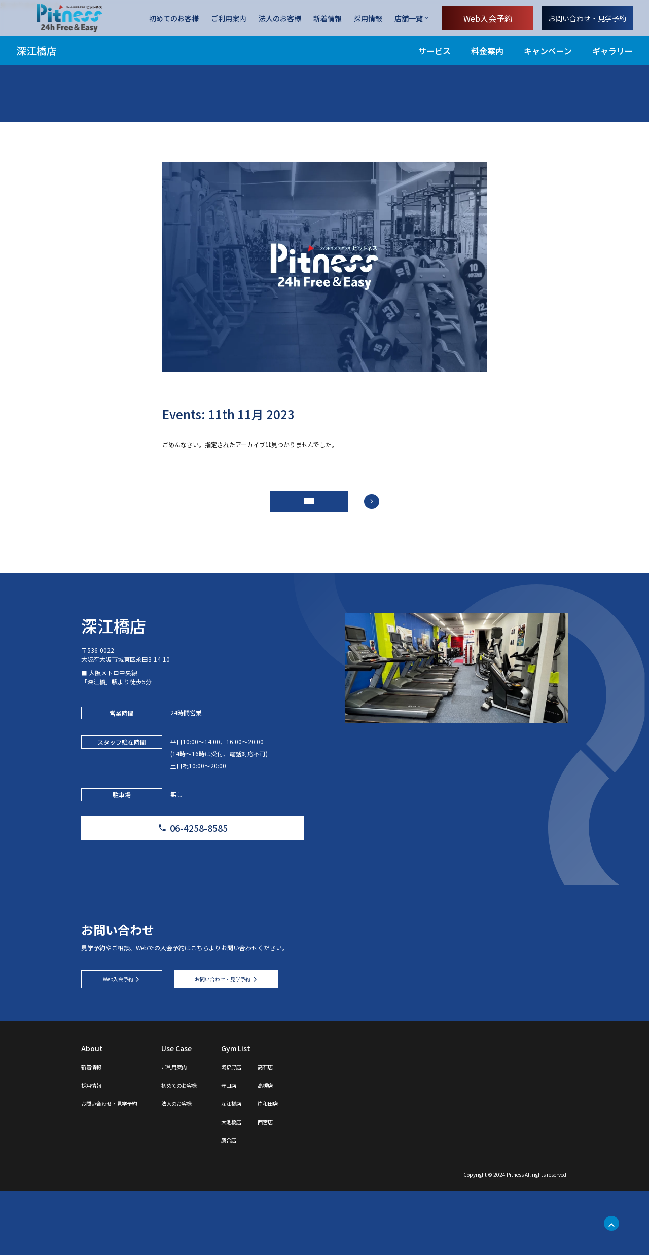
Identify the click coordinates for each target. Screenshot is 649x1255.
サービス (434, 51)
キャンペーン (548, 51)
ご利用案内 (228, 19)
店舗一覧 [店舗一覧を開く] (408, 18)
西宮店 (312, 1185)
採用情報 (368, 19)
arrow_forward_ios (385, 509)
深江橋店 (36, 50)
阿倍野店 (272, 1131)
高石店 (312, 1131)
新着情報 (327, 19)
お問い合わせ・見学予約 (587, 18)
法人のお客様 (280, 19)
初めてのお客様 (174, 19)
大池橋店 (272, 1185)
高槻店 (312, 1149)
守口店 (268, 1149)
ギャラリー (612, 51)
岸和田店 (316, 1167)
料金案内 (487, 51)
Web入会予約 (488, 18)
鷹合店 (268, 1204)
